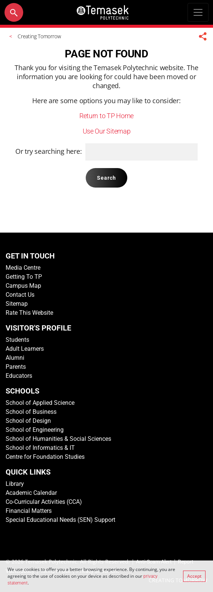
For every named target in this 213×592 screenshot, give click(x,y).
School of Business (31, 411)
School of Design (28, 420)
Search (106, 178)
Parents (16, 366)
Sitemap (17, 303)
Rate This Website (29, 312)
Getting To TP (24, 276)
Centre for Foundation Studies (45, 456)
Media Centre (23, 267)
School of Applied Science (40, 402)
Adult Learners (25, 348)
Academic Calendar (31, 492)
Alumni (15, 357)
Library (15, 483)
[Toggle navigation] (198, 12)
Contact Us (20, 294)
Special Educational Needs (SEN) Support (60, 519)
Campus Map (23, 285)
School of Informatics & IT (40, 447)
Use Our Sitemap (107, 131)
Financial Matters (29, 510)
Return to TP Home (106, 116)
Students (17, 339)
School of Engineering (35, 429)
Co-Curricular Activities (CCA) (44, 501)
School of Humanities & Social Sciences (58, 438)
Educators (19, 375)
